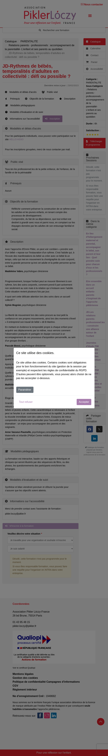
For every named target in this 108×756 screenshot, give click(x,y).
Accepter (84, 402)
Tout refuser (26, 402)
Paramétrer (24, 389)
